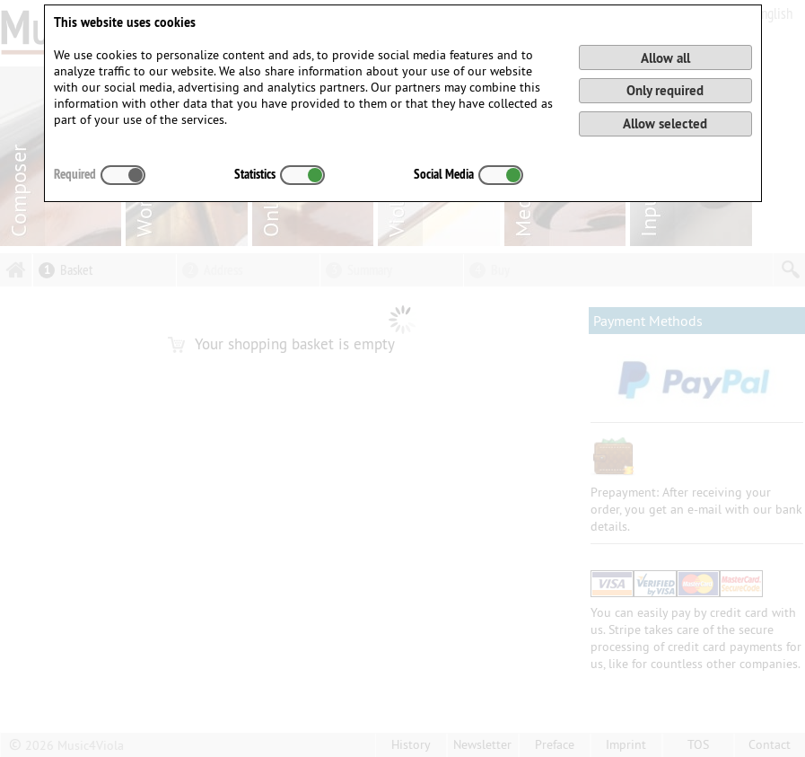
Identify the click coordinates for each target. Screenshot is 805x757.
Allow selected (665, 123)
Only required (665, 90)
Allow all (665, 57)
